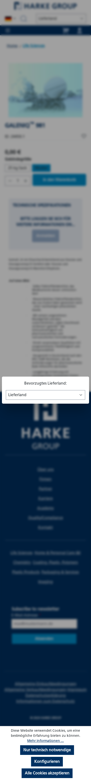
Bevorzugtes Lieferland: (45, 383)
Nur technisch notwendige (47, 750)
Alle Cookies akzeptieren (47, 773)
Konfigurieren (47, 761)
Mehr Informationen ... (45, 741)
